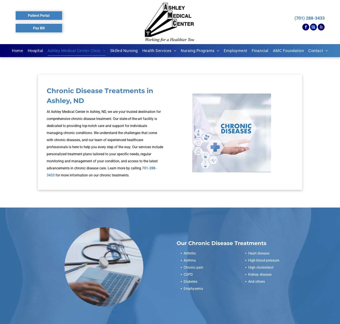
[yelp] (321, 28)
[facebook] (305, 28)
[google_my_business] (313, 28)
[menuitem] (17, 50)
